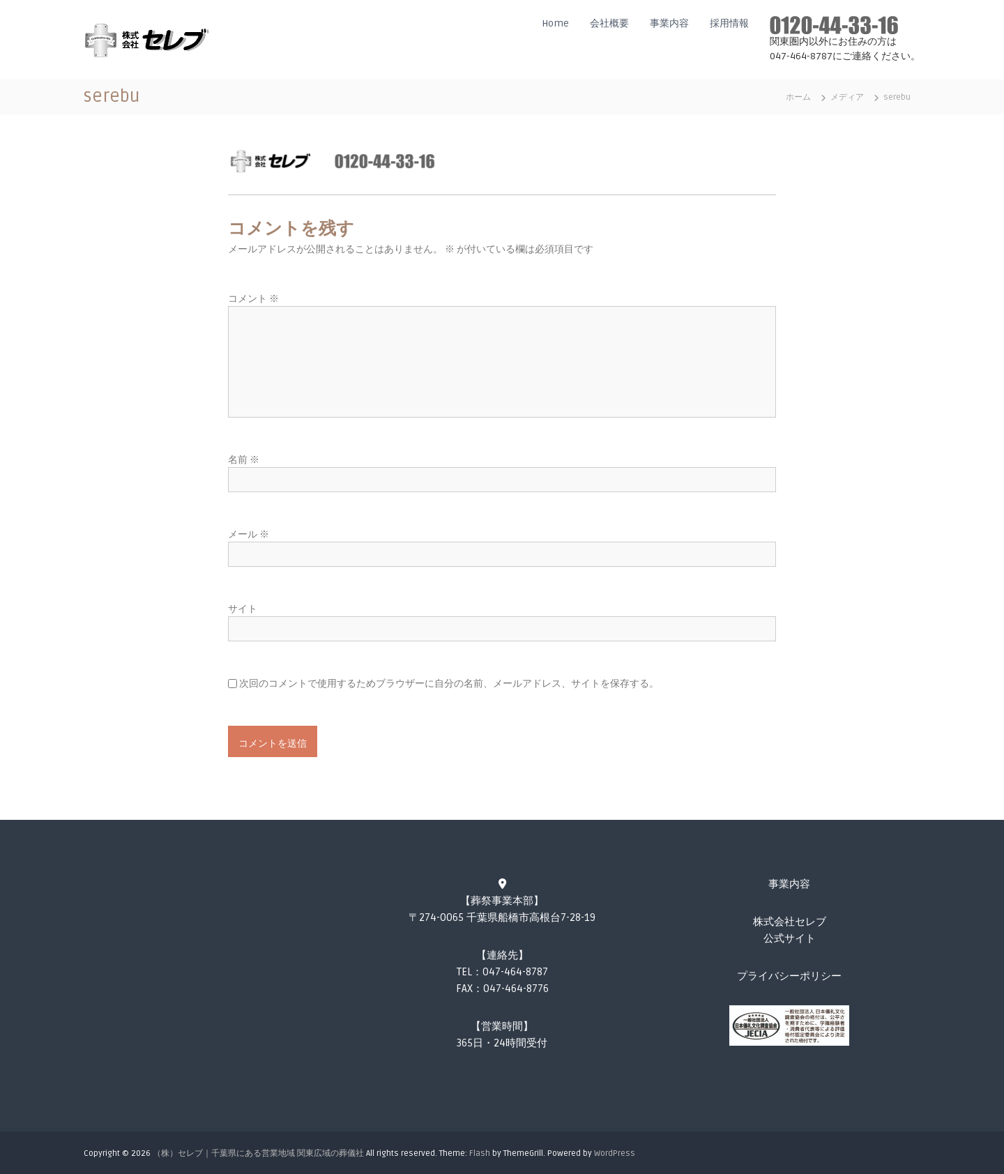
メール (248, 534)
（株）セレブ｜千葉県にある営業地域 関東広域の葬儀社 (258, 1153)
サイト (242, 609)
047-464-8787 (515, 972)
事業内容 (669, 23)
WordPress (614, 1153)
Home (555, 23)
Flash (479, 1153)
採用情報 (729, 23)
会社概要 (609, 23)
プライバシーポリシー (789, 976)
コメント (253, 299)
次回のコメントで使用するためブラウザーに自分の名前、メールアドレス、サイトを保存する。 (449, 683)
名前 (243, 460)
